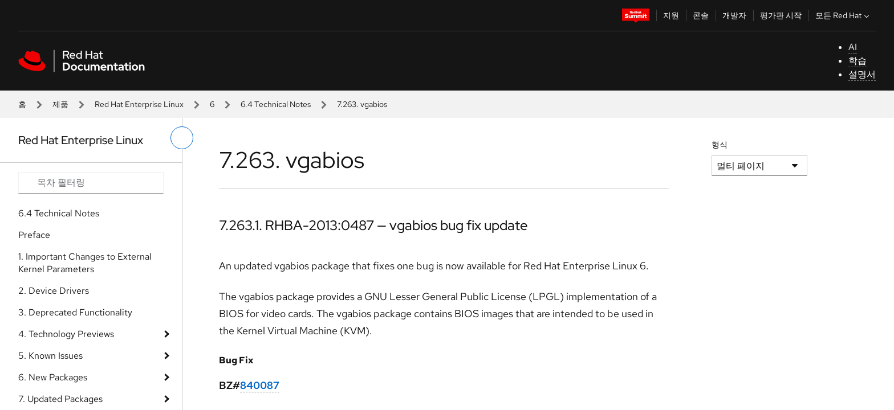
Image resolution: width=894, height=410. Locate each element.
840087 (259, 385)
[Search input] (91, 183)
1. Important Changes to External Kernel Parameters (85, 263)
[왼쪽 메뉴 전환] (181, 137)
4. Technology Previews (66, 334)
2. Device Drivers (53, 291)
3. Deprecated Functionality (75, 312)
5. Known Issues (50, 356)
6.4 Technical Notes (276, 104)
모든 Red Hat (843, 15)
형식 (720, 145)
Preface (34, 235)
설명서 (862, 74)
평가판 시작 (781, 15)
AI (852, 47)
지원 (671, 15)
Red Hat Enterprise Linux (139, 104)
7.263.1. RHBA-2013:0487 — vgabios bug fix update (373, 225)
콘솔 (701, 15)
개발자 (734, 15)
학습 (857, 61)
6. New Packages (52, 377)
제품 (60, 104)
